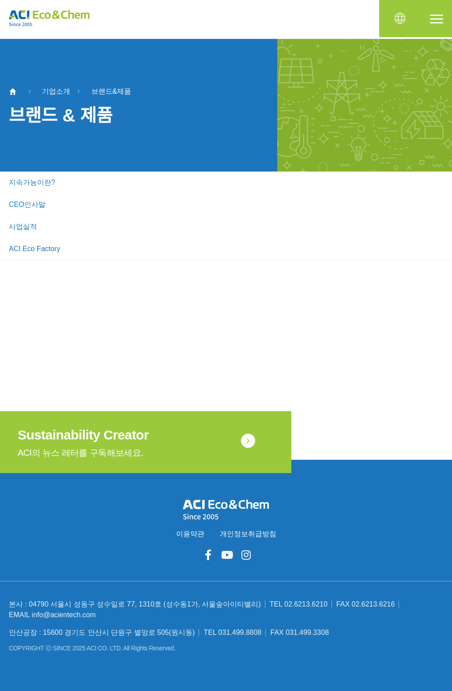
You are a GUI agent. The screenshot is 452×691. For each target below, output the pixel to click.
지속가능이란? (32, 182)
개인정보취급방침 (248, 534)
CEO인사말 (27, 204)
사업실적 (23, 226)
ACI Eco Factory (34, 248)
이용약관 (190, 534)
